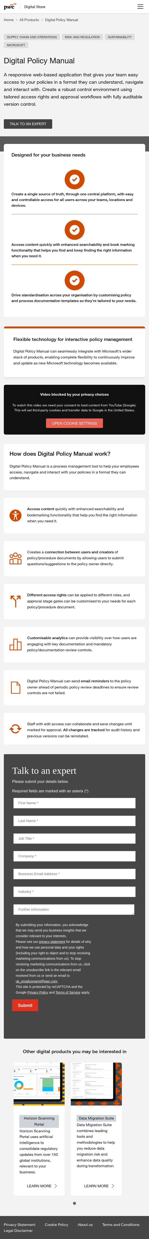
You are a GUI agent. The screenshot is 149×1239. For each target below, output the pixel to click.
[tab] (74, 1203)
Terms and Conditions (120, 1224)
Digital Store (34, 6)
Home (9, 20)
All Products (29, 20)
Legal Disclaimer (18, 1230)
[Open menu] (140, 6)
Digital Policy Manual (61, 20)
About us (85, 1224)
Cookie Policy (56, 1224)
